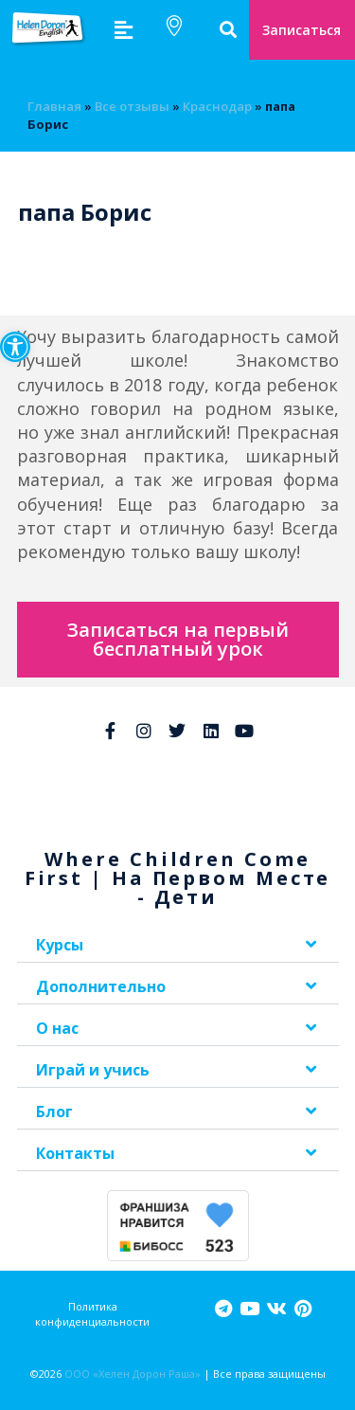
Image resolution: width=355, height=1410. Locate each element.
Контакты (75, 1153)
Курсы (59, 944)
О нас (57, 1028)
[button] (15, 347)
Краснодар (217, 106)
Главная (54, 106)
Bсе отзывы (132, 106)
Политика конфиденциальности (92, 1313)
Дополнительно (101, 986)
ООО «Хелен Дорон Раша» (132, 1373)
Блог (54, 1111)
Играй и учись (93, 1069)
